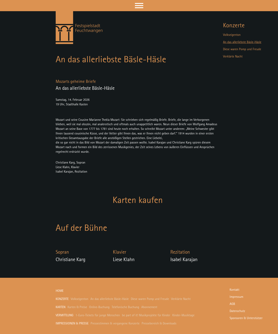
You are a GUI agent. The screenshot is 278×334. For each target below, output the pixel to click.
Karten (60, 307)
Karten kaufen (138, 200)
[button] (139, 5)
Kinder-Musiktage (183, 315)
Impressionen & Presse (72, 323)
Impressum (236, 297)
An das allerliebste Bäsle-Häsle (242, 42)
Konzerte (234, 26)
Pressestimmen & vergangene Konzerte (115, 323)
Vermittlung (64, 315)
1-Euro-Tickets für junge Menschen (98, 315)
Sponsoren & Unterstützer (246, 318)
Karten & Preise (77, 307)
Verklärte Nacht (233, 56)
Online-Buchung (99, 307)
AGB (232, 304)
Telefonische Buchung (125, 307)
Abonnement (149, 307)
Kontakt (234, 289)
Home (59, 290)
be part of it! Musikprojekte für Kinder (146, 315)
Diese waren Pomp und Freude (242, 49)
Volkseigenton (232, 35)
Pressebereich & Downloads (159, 323)
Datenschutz (237, 311)
